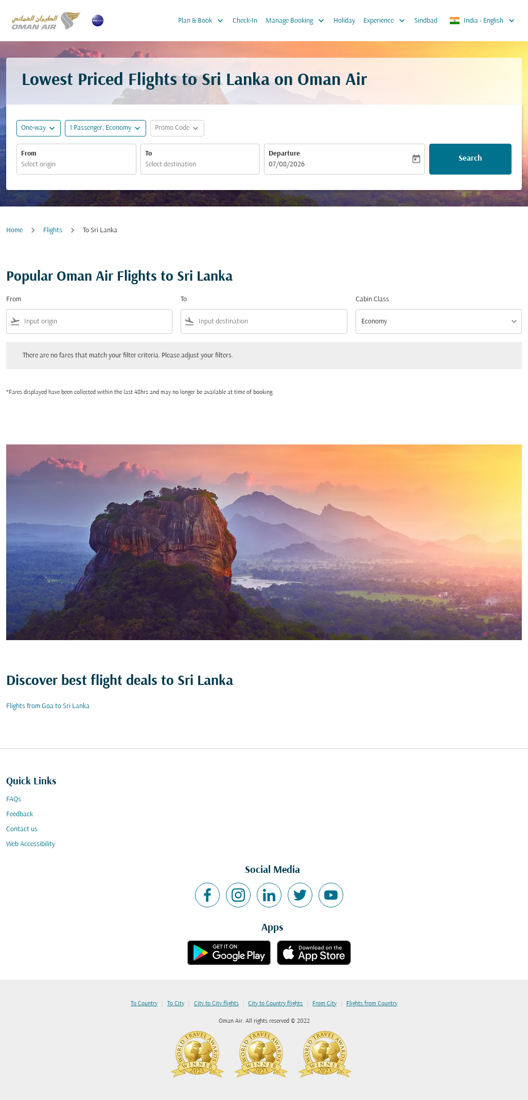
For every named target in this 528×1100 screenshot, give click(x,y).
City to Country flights (275, 1004)
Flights (52, 230)
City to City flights (216, 1004)
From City (324, 1004)
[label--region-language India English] (483, 20)
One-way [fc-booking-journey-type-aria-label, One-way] (33, 128)
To (148, 154)
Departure (284, 154)
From (29, 154)
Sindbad (425, 21)
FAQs (13, 799)
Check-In (245, 21)
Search (470, 158)
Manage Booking (297, 20)
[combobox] (76, 164)
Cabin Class (372, 299)
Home (14, 230)
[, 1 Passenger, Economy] (100, 128)
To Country (144, 1004)
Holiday (344, 21)
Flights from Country (371, 1004)
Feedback (19, 814)
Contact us (22, 829)
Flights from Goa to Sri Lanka (48, 706)
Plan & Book (203, 20)
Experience (386, 20)
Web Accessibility (30, 844)
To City (175, 1004)
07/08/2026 (287, 164)
